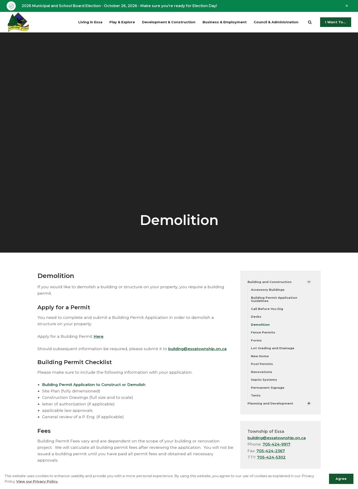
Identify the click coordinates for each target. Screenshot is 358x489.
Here (99, 336)
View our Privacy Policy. (37, 481)
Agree (340, 479)
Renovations (262, 375)
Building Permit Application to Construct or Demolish (98, 385)
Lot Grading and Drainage (273, 350)
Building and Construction (270, 282)
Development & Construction (159, 22)
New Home (260, 358)
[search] (310, 22)
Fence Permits (263, 334)
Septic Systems (264, 383)
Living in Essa (75, 22)
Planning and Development (271, 407)
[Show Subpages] (309, 282)
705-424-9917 (277, 448)
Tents (256, 399)
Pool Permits (262, 367)
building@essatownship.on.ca (200, 349)
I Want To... (335, 23)
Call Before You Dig (268, 310)
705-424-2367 (271, 454)
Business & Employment (219, 22)
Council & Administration (275, 22)
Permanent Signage (268, 391)
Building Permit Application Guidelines (275, 300)
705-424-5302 (271, 461)
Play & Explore (110, 22)
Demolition (260, 326)
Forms (256, 342)
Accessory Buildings (268, 290)
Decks (256, 318)
